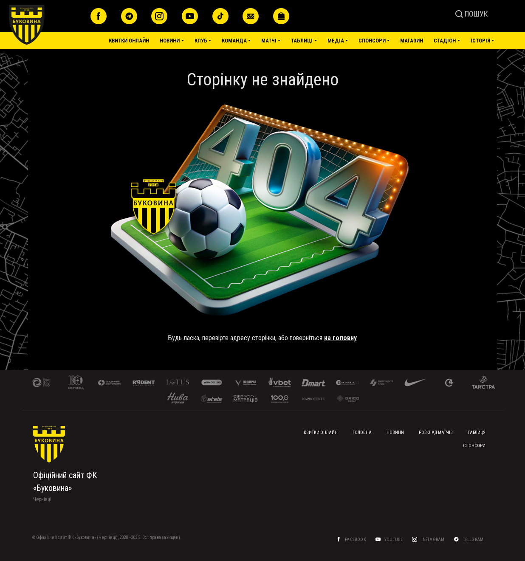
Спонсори (372, 40)
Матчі (269, 40)
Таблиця (476, 432)
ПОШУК (471, 13)
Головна (362, 432)
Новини (170, 40)
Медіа (335, 40)
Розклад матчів (436, 432)
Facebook (355, 539)
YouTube (394, 539)
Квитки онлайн (129, 40)
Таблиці (302, 40)
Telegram (473, 539)
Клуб (201, 40)
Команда (234, 40)
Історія (480, 40)
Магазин (411, 40)
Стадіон (445, 40)
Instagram (433, 539)
